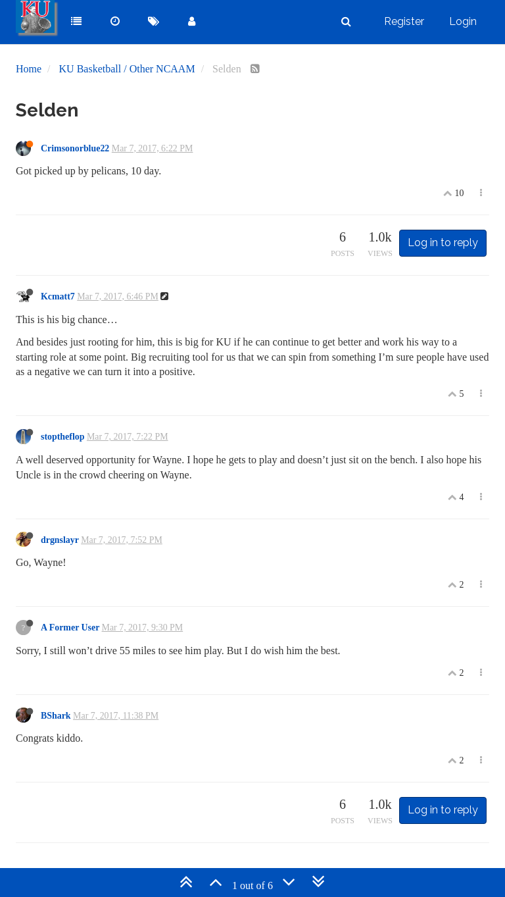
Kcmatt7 (58, 296)
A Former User (70, 627)
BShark (56, 716)
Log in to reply (443, 242)
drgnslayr (60, 540)
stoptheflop (62, 437)
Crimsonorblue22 (75, 148)
